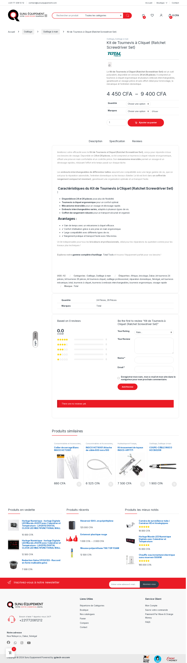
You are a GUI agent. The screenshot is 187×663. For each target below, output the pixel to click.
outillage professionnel (117, 279)
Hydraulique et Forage (127, 443)
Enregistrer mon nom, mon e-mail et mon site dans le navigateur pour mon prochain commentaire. (148, 378)
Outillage (28, 31)
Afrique (134, 275)
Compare (84, 623)
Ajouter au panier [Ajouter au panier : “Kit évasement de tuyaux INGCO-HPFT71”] (142, 484)
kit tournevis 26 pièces (75, 279)
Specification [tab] (117, 141)
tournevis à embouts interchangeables (110, 282)
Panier (83, 618)
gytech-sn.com (62, 657)
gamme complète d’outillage (87, 254)
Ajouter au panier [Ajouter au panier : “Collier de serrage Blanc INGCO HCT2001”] (79, 484)
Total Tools (108, 254)
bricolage (143, 275)
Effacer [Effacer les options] (155, 111)
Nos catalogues (87, 614)
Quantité (112, 103)
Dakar (152, 275)
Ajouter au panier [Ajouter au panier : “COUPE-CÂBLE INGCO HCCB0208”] (174, 484)
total (71, 282)
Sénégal (156, 279)
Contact (175, 3)
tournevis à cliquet (82, 282)
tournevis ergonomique (141, 282)
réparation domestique (140, 279)
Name (121, 358)
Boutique (161, 3)
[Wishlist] (152, 15)
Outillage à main (50, 31)
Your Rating (123, 331)
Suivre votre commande (156, 610)
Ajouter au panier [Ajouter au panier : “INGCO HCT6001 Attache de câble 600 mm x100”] (110, 484)
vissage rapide (160, 282)
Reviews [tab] (137, 141)
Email (121, 367)
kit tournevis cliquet (96, 279)
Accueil (148, 3)
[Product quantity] (117, 122)
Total (76, 286)
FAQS (147, 622)
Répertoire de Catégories (92, 605)
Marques (112, 110)
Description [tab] (95, 141)
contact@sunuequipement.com (43, 3)
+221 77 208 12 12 (16, 3)
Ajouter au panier (148, 122)
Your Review (124, 339)
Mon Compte (151, 605)
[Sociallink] (8, 642)
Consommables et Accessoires (67, 443)
